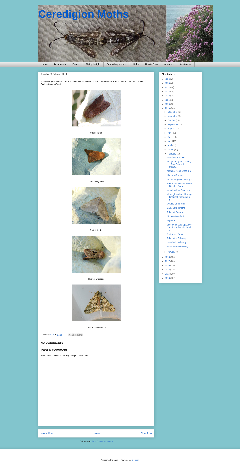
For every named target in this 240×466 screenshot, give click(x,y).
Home (45, 64)
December (172, 112)
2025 (167, 83)
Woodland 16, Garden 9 (178, 190)
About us (169, 64)
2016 (167, 265)
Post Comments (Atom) (102, 441)
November (172, 116)
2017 (167, 261)
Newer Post (47, 433)
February (172, 154)
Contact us (185, 64)
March (170, 149)
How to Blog (151, 64)
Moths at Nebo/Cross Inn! (179, 171)
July (169, 133)
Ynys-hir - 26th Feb (176, 157)
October (171, 120)
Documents (60, 64)
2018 (167, 257)
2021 (167, 100)
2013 (167, 278)
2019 (167, 108)
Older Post (146, 433)
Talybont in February (176, 238)
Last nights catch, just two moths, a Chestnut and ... (179, 227)
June (170, 137)
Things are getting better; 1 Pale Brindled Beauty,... (179, 164)
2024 (167, 87)
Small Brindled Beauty (177, 246)
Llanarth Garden (174, 175)
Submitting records (116, 64)
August (171, 128)
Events (75, 64)
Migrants (171, 220)
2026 (167, 79)
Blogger (135, 460)
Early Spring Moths (176, 208)
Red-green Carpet (175, 234)
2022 (167, 95)
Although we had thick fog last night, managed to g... (179, 197)
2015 (167, 269)
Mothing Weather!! (175, 216)
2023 (167, 91)
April (169, 145)
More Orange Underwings (179, 179)
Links (136, 64)
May (169, 141)
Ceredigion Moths (83, 14)
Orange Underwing (176, 203)
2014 (167, 274)
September (172, 124)
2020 (167, 104)
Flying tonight (93, 64)
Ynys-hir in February (176, 242)
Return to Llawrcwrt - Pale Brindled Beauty (179, 184)
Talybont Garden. (175, 212)
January (171, 252)
